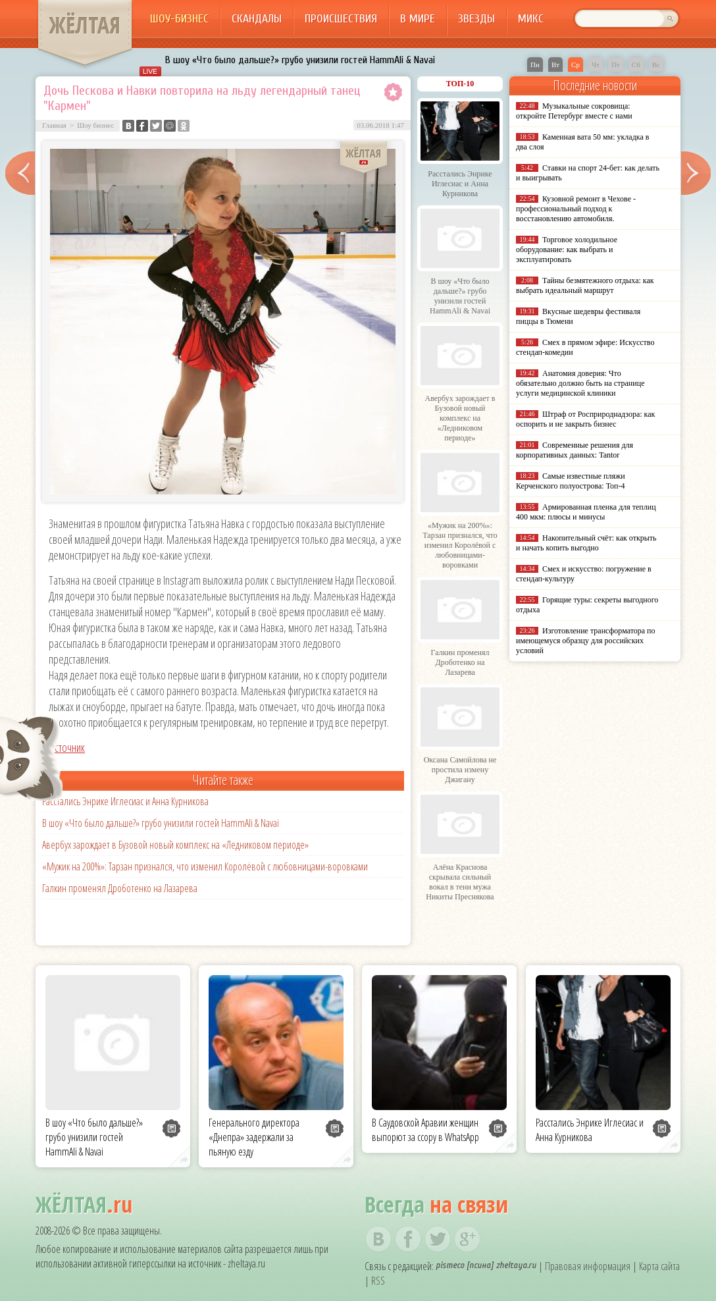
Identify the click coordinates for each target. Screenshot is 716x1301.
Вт (555, 64)
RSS (378, 1280)
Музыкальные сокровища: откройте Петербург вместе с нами (574, 110)
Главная (54, 125)
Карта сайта (659, 1266)
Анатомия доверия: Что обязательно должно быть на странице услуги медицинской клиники (580, 383)
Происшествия (341, 19)
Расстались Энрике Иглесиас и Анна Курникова (125, 801)
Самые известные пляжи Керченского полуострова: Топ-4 (570, 481)
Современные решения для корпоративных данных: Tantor (574, 450)
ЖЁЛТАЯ (84, 25)
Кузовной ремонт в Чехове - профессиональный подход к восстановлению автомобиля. (576, 208)
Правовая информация (587, 1266)
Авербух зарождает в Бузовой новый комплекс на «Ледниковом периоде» (175, 844)
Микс (531, 19)
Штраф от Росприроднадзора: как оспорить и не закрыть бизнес (585, 419)
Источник (67, 747)
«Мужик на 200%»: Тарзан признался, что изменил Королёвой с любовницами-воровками (205, 866)
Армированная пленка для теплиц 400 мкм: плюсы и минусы (586, 511)
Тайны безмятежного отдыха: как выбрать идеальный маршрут (585, 285)
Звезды (476, 19)
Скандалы (257, 19)
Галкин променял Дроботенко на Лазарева (119, 888)
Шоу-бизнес (179, 19)
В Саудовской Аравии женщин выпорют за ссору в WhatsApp (425, 1129)
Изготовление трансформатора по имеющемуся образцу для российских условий (585, 640)
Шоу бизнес (95, 125)
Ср (575, 64)
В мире (417, 19)
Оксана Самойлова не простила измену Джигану (460, 769)
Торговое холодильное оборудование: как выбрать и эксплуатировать (566, 249)
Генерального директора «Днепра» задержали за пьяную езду (254, 1137)
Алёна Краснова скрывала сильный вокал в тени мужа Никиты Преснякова (460, 882)
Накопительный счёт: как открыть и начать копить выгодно (586, 542)
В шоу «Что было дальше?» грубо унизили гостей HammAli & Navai (300, 60)
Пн (535, 64)
